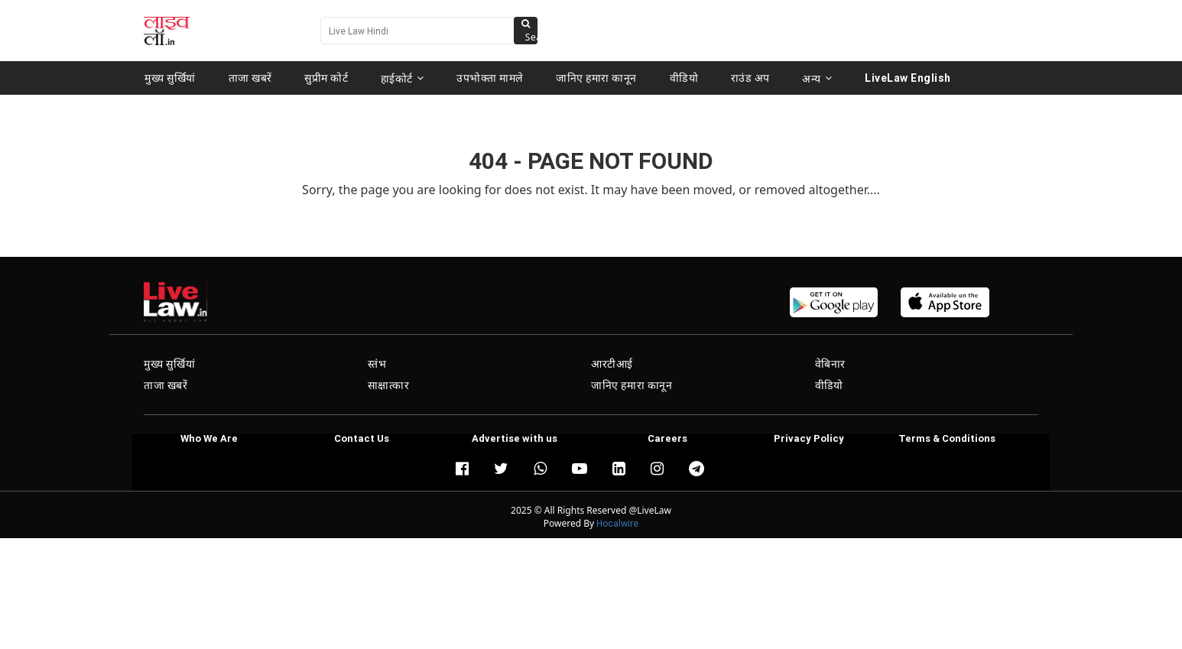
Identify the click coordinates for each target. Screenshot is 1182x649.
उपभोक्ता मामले (490, 78)
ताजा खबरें (250, 78)
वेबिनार (830, 364)
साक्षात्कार (389, 385)
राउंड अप (748, 78)
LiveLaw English (906, 78)
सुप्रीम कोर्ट (326, 78)
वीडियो (683, 78)
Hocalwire (617, 523)
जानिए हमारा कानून (596, 78)
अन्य (815, 78)
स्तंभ (377, 364)
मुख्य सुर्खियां (170, 78)
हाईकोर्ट (402, 78)
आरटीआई (612, 364)
